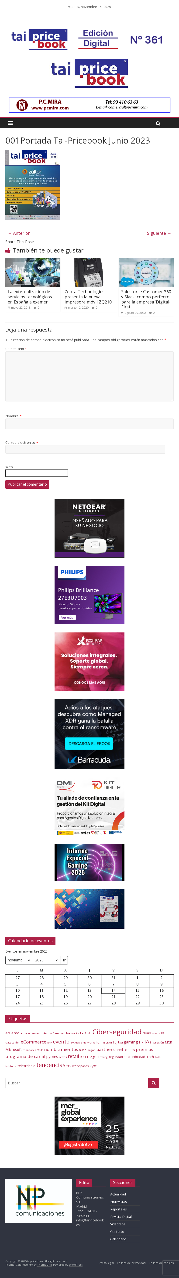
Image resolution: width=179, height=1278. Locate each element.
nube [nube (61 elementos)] (82, 1050)
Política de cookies (161, 1263)
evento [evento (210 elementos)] (61, 1041)
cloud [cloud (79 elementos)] (147, 1033)
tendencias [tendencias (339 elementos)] (50, 1065)
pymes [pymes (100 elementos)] (52, 1056)
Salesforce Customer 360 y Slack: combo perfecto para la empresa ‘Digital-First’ (146, 299)
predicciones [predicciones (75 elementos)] (125, 1049)
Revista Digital (121, 1216)
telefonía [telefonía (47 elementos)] (11, 1066)
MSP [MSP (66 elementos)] (40, 1050)
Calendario (118, 1239)
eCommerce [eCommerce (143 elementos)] (33, 1042)
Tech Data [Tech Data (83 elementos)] (154, 1056)
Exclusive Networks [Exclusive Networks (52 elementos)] (82, 1042)
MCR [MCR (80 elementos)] (168, 1042)
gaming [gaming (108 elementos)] (131, 1042)
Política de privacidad (131, 1263)
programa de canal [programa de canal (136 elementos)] (25, 1056)
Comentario (16, 348)
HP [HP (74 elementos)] (141, 1042)
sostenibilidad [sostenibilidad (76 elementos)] (134, 1056)
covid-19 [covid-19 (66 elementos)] (158, 1033)
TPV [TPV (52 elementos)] (68, 1066)
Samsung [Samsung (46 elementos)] (102, 1057)
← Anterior (19, 233)
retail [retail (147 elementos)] (73, 1056)
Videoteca (117, 1224)
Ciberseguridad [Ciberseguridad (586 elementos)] (117, 1031)
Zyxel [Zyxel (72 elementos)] (93, 1066)
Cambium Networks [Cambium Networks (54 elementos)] (66, 1033)
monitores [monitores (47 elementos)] (29, 1050)
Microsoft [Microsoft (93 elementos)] (13, 1049)
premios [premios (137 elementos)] (144, 1049)
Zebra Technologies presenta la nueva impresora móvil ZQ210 (88, 296)
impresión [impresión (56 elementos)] (157, 1042)
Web (9, 466)
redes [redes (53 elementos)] (63, 1057)
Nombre (13, 416)
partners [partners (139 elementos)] (105, 1049)
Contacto (117, 1231)
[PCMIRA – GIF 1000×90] (89, 100)
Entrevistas (118, 1201)
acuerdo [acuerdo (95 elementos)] (12, 1033)
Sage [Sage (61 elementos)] (92, 1057)
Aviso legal (107, 1263)
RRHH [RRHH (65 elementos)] (84, 1057)
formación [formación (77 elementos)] (104, 1042)
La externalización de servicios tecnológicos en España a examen (30, 296)
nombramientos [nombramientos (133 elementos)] (61, 1049)
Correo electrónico (21, 442)
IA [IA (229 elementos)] (147, 1041)
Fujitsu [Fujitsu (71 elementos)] (118, 1042)
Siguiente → (159, 233)
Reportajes (118, 1209)
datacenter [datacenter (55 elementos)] (12, 1042)
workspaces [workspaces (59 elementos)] (80, 1066)
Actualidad (118, 1194)
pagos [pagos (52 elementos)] (91, 1050)
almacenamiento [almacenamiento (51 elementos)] (31, 1033)
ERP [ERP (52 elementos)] (49, 1042)
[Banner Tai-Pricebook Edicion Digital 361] (89, 31)
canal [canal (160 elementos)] (85, 1032)
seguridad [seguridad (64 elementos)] (115, 1057)
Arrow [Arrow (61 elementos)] (47, 1033)
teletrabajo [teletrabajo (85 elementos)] (26, 1065)
